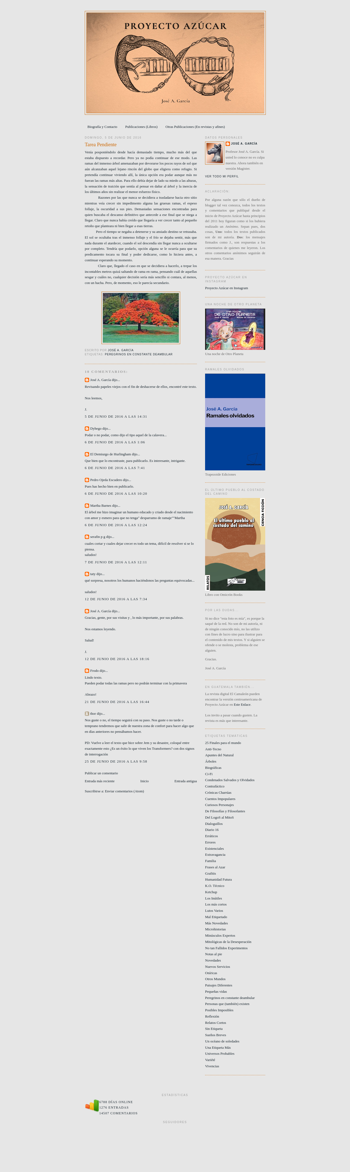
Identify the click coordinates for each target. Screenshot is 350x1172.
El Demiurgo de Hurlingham (110, 454)
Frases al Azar (215, 867)
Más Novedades (216, 923)
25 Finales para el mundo (223, 743)
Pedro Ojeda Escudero (106, 480)
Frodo (94, 671)
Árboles (210, 761)
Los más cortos (216, 904)
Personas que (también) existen (227, 1004)
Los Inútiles (213, 898)
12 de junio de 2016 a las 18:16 (117, 659)
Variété (210, 1060)
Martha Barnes (100, 505)
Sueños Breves (215, 1035)
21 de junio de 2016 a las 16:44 (117, 702)
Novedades (213, 960)
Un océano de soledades (222, 1041)
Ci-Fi (208, 774)
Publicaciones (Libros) (141, 127)
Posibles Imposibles (219, 1010)
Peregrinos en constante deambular (139, 354)
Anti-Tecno (213, 749)
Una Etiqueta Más (218, 1047)
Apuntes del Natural (219, 755)
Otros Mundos (215, 979)
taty (93, 574)
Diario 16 (211, 830)
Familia (210, 861)
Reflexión (212, 1016)
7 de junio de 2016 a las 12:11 (116, 562)
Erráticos (211, 836)
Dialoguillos (214, 824)
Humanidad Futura (218, 879)
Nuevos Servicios (217, 967)
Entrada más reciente (100, 781)
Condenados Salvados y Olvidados (230, 780)
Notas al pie (213, 954)
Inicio (144, 781)
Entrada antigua (185, 781)
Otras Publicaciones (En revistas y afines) (195, 127)
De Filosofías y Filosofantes (225, 811)
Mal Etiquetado (216, 917)
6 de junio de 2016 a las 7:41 (115, 468)
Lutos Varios (214, 911)
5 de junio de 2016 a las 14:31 (116, 416)
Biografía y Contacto (102, 127)
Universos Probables (219, 1053)
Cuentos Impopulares (220, 799)
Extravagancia (215, 854)
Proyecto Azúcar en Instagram (226, 288)
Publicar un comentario (101, 773)
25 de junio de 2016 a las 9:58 (116, 761)
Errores (210, 842)
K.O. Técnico (214, 886)
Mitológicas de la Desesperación (228, 942)
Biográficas (213, 768)
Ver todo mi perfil (222, 176)
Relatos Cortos (215, 1023)
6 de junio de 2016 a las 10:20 (116, 493)
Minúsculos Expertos (220, 935)
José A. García (100, 380)
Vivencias (212, 1066)
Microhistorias (215, 929)
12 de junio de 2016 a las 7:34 (116, 599)
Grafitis (210, 873)
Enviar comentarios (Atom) (124, 791)
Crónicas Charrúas (218, 792)
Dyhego (95, 428)
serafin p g (97, 537)
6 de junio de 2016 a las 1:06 (115, 442)
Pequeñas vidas (216, 991)
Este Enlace (242, 704)
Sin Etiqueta (214, 1029)
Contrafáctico (214, 786)
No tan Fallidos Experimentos (226, 948)
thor (93, 713)
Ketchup (211, 892)
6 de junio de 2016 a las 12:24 (116, 525)
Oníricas (211, 973)
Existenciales (214, 848)
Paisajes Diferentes (218, 985)
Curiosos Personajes (219, 805)
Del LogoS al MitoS (219, 817)
